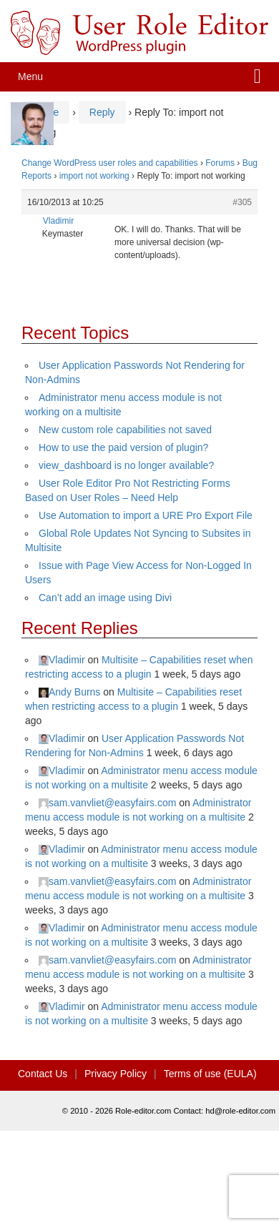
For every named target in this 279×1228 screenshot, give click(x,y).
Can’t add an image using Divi (105, 597)
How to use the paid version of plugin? (123, 447)
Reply (102, 112)
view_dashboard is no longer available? (126, 465)
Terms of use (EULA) (210, 1073)
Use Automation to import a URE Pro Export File (146, 515)
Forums (220, 163)
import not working (94, 176)
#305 (242, 202)
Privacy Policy (115, 1073)
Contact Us (42, 1073)
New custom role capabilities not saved (125, 429)
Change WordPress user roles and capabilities (109, 163)
